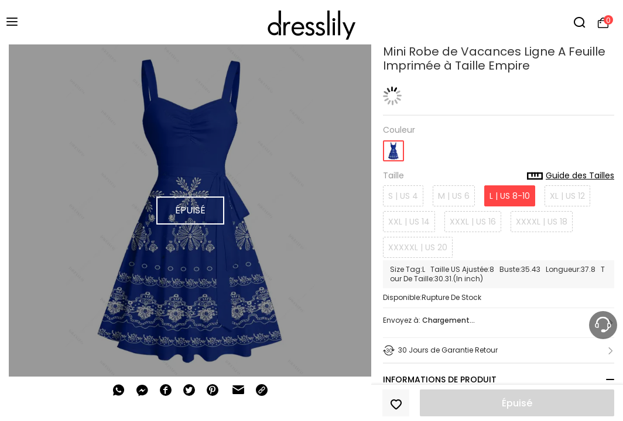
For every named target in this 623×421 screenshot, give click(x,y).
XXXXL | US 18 (541, 221)
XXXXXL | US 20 (417, 247)
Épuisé (517, 403)
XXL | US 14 (409, 221)
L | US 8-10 (510, 196)
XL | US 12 (567, 196)
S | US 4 (403, 196)
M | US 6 (454, 196)
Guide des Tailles (570, 176)
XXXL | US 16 (473, 221)
